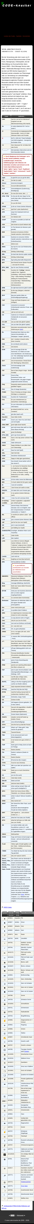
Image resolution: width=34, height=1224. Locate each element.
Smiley (27, 1051)
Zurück (12, 1215)
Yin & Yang (24, 1186)
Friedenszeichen (26, 1182)
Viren (22, 894)
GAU (21, 329)
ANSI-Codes (8, 907)
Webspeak (20, 1215)
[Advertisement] (17, 20)
